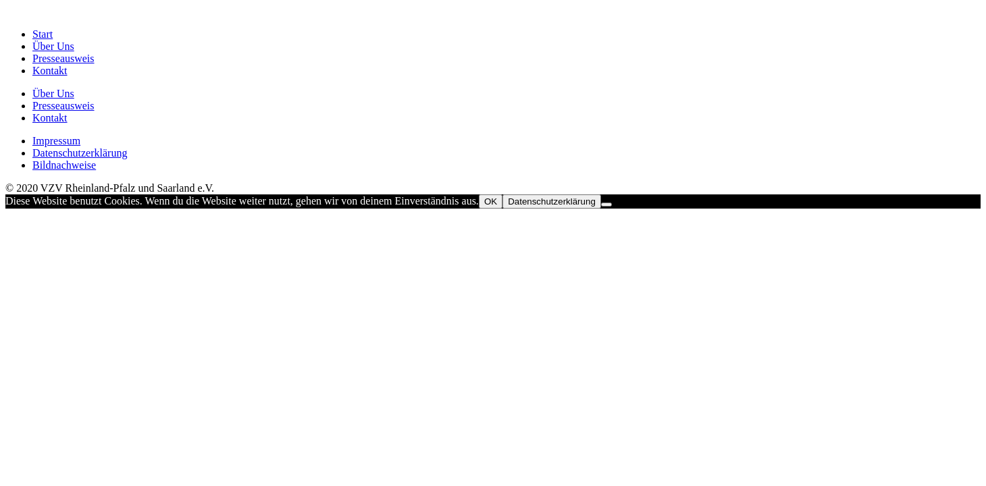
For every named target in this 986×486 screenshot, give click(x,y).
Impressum (56, 140)
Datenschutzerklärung (79, 153)
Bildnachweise (64, 165)
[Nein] (606, 204)
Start (42, 34)
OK (490, 201)
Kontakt (50, 70)
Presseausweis (63, 58)
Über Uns (53, 46)
